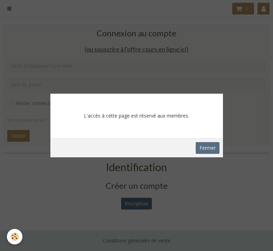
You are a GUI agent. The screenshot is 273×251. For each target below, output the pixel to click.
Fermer (207, 148)
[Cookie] (14, 236)
